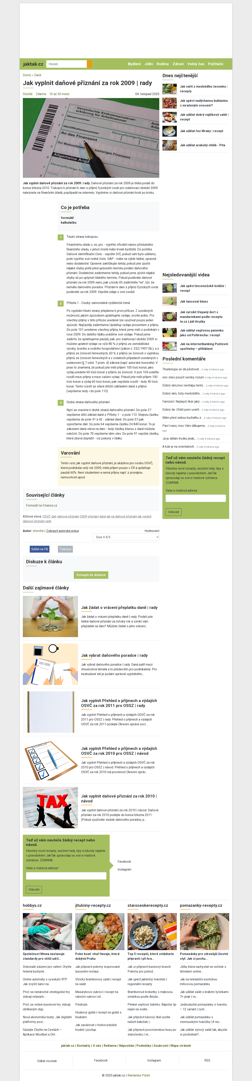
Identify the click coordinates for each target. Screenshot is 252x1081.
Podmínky (143, 1046)
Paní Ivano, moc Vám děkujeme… (184, 426)
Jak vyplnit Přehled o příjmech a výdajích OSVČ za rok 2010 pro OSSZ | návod (119, 751)
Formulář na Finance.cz (41, 505)
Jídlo (149, 64)
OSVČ (47, 516)
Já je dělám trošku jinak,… (179, 438)
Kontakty (83, 1046)
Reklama (110, 1046)
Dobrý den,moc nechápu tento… (183, 385)
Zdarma (41, 94)
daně (102, 516)
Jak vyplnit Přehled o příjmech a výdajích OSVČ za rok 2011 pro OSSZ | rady (119, 703)
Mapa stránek (180, 1046)
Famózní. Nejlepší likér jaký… (181, 401)
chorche (38, 531)
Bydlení (134, 64)
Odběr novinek (47, 1061)
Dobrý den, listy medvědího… (182, 393)
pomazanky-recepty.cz (201, 905)
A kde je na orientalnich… (179, 446)
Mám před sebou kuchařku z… (182, 418)
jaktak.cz (67, 1046)
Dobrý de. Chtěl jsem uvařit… (181, 409)
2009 (83, 516)
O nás (97, 1046)
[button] (91, 138)
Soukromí (161, 1046)
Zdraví (178, 64)
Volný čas (195, 64)
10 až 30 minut (59, 94)
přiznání (93, 516)
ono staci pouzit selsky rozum (183, 377)
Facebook (124, 861)
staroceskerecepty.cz (148, 905)
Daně (37, 75)
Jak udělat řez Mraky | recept (201, 131)
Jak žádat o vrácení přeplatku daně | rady (119, 607)
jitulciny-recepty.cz (93, 905)
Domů (27, 75)
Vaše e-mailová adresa (41, 868)
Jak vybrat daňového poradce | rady (114, 655)
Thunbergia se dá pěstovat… (181, 369)
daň (54, 516)
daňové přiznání (68, 516)
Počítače (215, 64)
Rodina (163, 64)
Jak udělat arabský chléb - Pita (202, 145)
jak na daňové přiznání (122, 516)
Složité (27, 94)
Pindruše (81, 1004)
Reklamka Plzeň (139, 1075)
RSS (207, 1060)
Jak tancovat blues (194, 301)
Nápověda (126, 1046)
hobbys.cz (32, 905)
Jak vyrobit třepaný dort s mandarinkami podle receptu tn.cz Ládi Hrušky (201, 316)
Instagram (124, 869)
